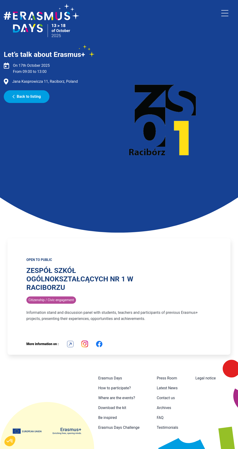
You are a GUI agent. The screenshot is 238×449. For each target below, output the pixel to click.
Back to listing (26, 96)
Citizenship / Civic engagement (51, 300)
